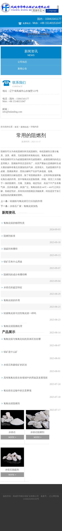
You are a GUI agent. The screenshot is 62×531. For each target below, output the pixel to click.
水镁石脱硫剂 (12, 470)
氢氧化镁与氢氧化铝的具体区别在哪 (22, 339)
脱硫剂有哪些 (11, 249)
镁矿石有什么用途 (13, 261)
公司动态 (22, 62)
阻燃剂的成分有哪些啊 (15, 274)
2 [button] (32, 40)
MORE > (12, 437)
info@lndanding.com (12, 112)
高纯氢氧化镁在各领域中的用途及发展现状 (26, 377)
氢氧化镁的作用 (12, 300)
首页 (17, 127)
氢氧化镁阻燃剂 (12, 403)
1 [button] (29, 40)
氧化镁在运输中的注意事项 (17, 390)
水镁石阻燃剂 (37, 432)
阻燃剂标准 (9, 236)
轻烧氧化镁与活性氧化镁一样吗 (20, 313)
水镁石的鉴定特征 (13, 287)
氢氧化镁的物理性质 (14, 223)
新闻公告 (22, 68)
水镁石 (12, 432)
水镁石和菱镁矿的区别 (15, 365)
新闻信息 (25, 127)
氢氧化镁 (45, 155)
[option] (31, 36)
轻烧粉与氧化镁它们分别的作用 (26, 201)
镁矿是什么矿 (11, 352)
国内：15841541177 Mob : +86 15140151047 (47, 21)
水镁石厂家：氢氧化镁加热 (24, 206)
